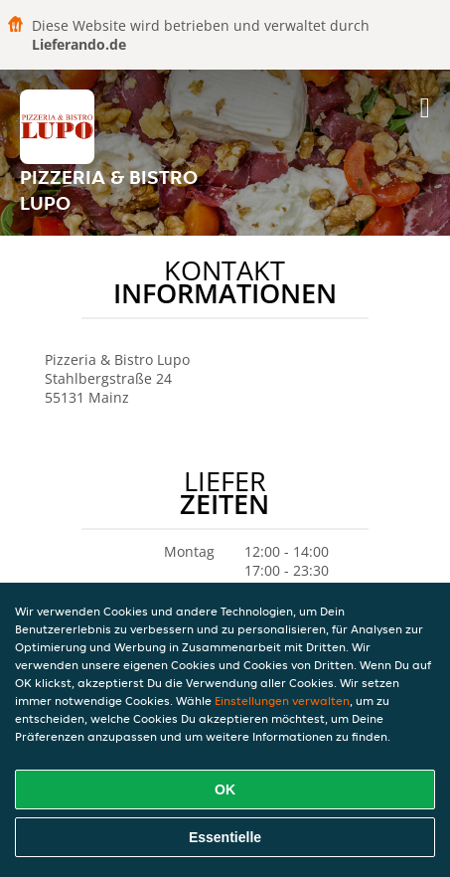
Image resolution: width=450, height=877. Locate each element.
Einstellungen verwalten (282, 700)
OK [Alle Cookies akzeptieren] (225, 789)
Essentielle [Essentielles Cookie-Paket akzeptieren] (225, 837)
